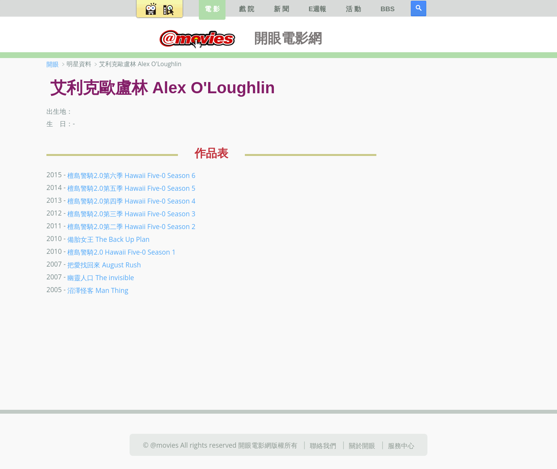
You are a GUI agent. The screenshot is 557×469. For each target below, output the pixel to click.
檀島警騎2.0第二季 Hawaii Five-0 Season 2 (131, 226)
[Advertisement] (460, 181)
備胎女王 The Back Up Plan (108, 239)
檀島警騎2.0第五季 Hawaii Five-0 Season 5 (131, 188)
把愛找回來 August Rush (104, 264)
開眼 (52, 64)
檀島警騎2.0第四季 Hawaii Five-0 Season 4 (131, 200)
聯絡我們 (323, 445)
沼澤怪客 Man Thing (97, 290)
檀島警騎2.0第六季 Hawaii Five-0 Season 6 (131, 175)
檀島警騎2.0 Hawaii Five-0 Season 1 (121, 252)
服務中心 (401, 445)
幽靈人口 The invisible (100, 277)
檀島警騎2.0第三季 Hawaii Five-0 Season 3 (131, 213)
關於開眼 (362, 445)
